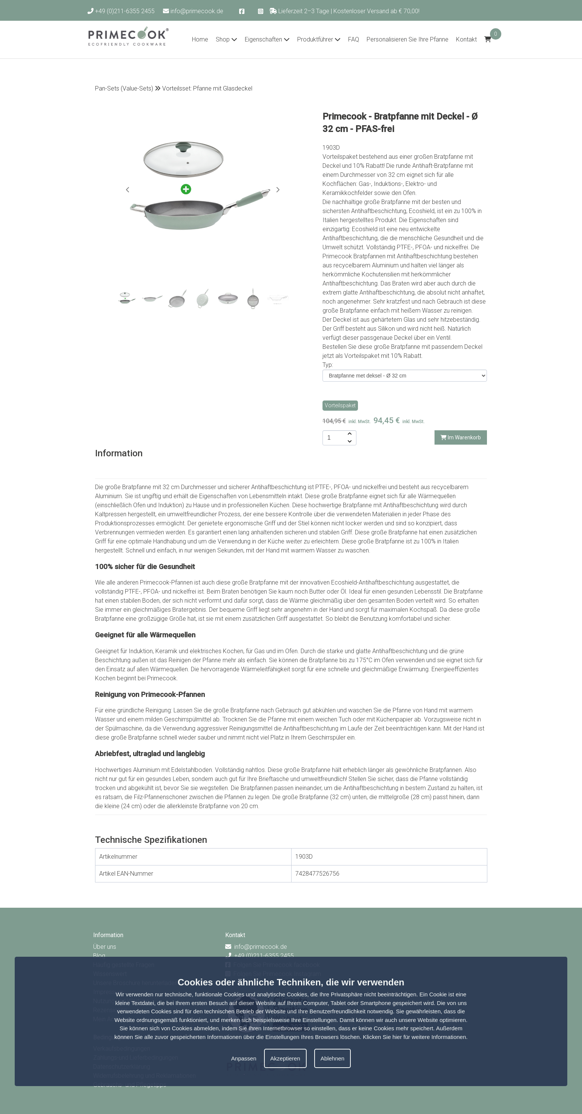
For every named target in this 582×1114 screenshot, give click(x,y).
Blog (99, 955)
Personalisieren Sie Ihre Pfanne (407, 39)
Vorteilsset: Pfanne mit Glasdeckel (207, 88)
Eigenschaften (267, 39)
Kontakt (466, 39)
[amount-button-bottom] (349, 441)
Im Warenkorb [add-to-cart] (461, 437)
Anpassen (243, 1058)
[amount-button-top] (349, 434)
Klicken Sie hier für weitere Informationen (414, 1037)
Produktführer (319, 39)
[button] (277, 189)
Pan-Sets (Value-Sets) (124, 88)
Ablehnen (332, 1058)
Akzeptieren (285, 1058)
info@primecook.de (193, 11)
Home (200, 39)
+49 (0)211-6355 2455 (121, 11)
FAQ (353, 39)
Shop (226, 39)
